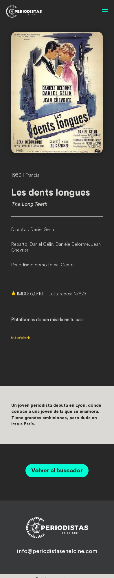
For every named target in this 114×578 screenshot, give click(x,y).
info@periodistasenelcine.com (57, 551)
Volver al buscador (57, 471)
